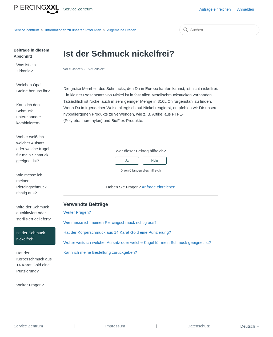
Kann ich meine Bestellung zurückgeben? (100, 252)
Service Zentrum (26, 30)
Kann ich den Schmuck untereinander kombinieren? (28, 113)
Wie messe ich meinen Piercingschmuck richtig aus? (31, 184)
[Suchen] (219, 30)
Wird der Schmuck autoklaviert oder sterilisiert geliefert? (33, 213)
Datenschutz (198, 326)
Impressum (115, 326)
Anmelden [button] (245, 9)
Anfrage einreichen (215, 9)
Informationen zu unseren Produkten (73, 30)
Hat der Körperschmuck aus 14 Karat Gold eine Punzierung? (34, 262)
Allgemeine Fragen (121, 30)
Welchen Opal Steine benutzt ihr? (33, 87)
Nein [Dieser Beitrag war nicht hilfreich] (154, 160)
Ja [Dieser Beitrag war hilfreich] (127, 160)
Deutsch (249, 326)
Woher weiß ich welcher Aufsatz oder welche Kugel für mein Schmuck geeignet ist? (32, 148)
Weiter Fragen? (30, 285)
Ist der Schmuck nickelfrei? (30, 236)
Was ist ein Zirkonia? (26, 67)
